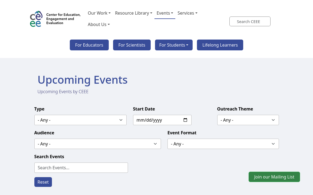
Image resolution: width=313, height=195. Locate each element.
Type (39, 109)
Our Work (98, 13)
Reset (43, 182)
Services (185, 13)
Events (163, 13)
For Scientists (131, 45)
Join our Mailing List (274, 177)
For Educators (89, 45)
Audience (44, 133)
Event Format (181, 133)
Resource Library (132, 13)
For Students (172, 45)
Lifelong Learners (220, 45)
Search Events (49, 157)
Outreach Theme (235, 109)
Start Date (144, 109)
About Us (97, 24)
